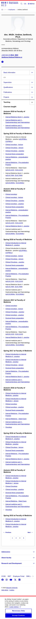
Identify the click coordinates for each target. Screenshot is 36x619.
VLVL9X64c (20, 183)
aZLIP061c (23, 139)
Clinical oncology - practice (14, 204)
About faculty (6, 557)
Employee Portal (18, 576)
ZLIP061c (8, 141)
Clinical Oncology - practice (14, 151)
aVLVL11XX (10, 170)
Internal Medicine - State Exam (15, 419)
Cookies (11, 590)
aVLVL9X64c (10, 183)
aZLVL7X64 (10, 175)
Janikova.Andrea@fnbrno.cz (11, 57)
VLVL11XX (18, 170)
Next (30, 532)
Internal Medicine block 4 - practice (17, 117)
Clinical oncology (11, 194)
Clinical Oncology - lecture (14, 148)
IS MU (3, 576)
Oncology (8, 427)
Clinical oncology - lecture (14, 144)
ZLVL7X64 (18, 175)
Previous (7, 532)
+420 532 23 (7, 55)
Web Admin (4, 590)
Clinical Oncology (11, 486)
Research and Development (11, 563)
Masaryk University (11, 587)
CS (25, 4)
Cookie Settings (15, 609)
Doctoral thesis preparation (14, 154)
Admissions (5, 552)
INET (9, 576)
